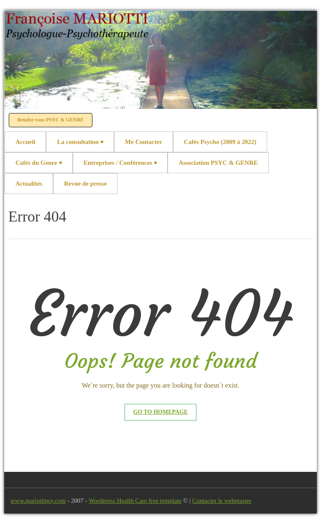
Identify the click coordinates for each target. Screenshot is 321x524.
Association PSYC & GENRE (218, 162)
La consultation (80, 142)
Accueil (25, 142)
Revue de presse (85, 183)
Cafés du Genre (38, 162)
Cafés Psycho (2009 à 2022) (220, 142)
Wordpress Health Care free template (135, 500)
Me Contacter (143, 142)
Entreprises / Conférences (120, 162)
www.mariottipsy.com (38, 500)
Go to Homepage (160, 412)
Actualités (28, 183)
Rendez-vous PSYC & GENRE (51, 120)
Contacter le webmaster (222, 500)
